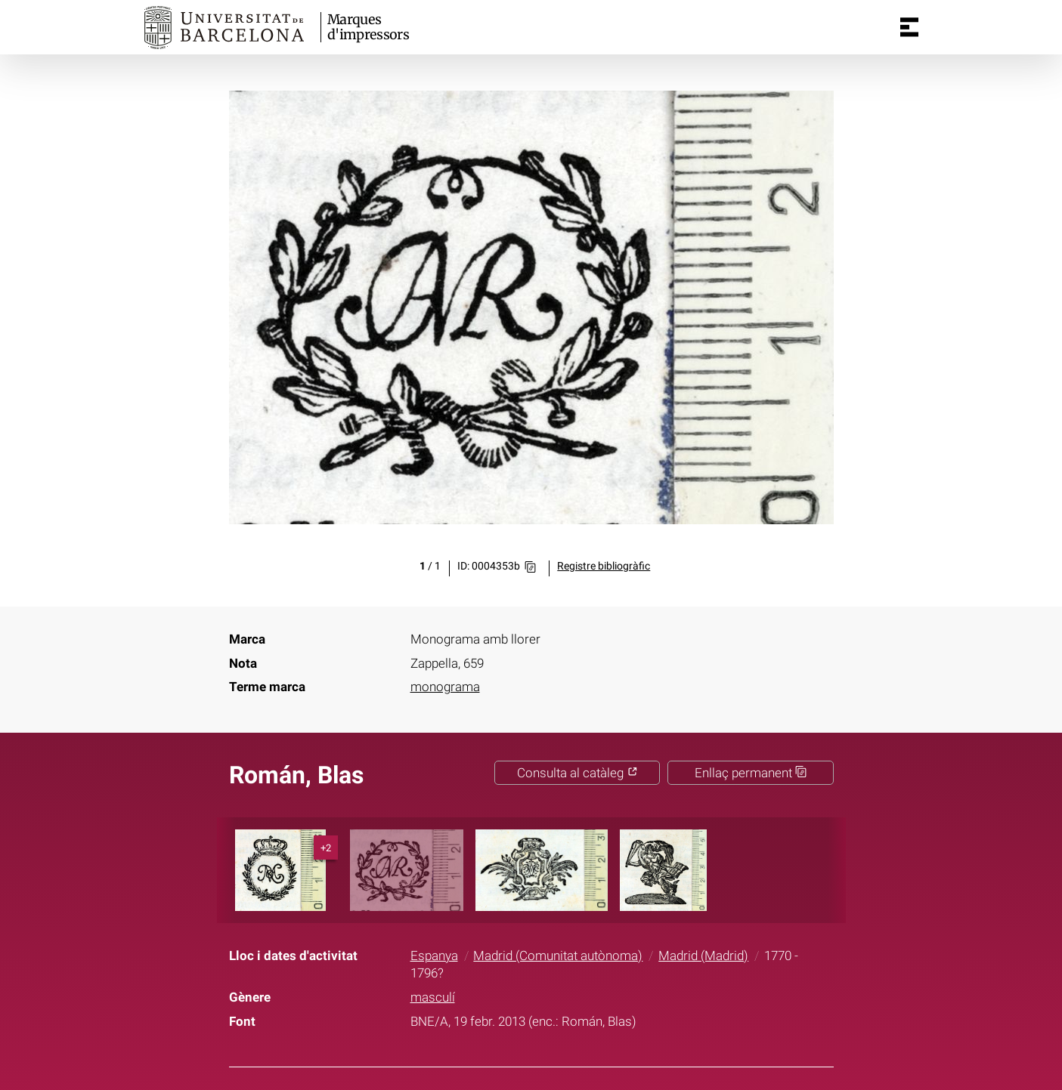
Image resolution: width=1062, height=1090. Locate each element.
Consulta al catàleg (577, 772)
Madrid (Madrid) (703, 955)
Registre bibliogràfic (603, 566)
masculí (432, 997)
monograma (445, 686)
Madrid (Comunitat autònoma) (557, 955)
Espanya (434, 955)
